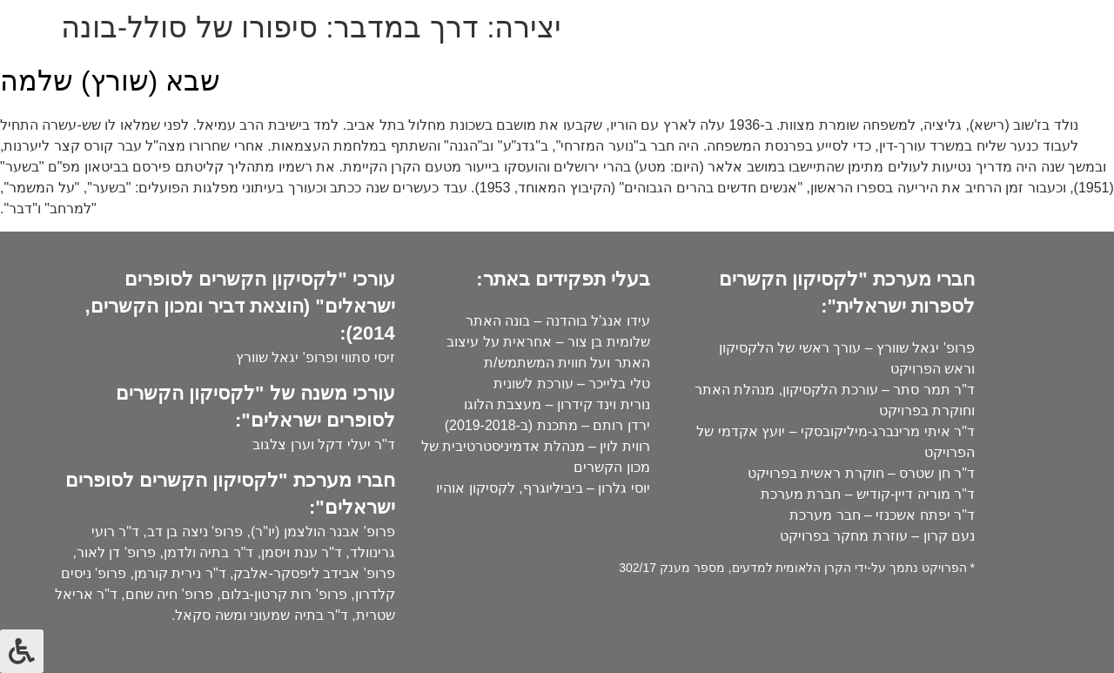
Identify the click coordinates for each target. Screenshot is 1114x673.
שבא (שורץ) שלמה (110, 81)
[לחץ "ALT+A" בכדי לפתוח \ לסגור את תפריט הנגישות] (22, 651)
